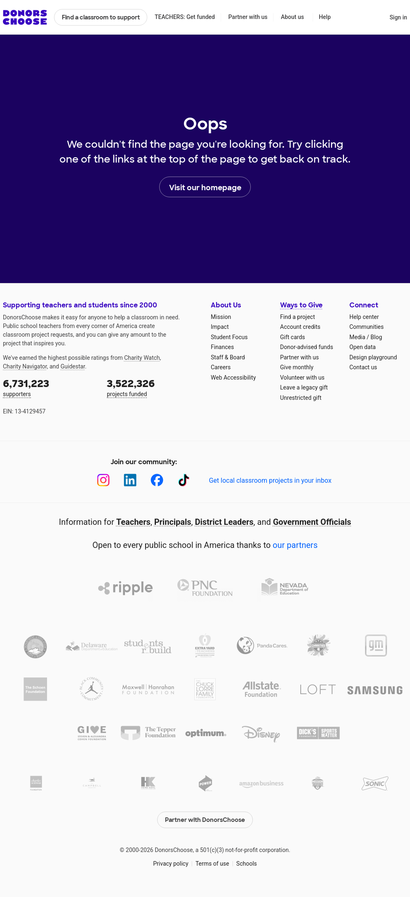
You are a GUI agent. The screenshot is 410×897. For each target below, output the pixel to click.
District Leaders (224, 522)
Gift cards (292, 337)
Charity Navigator (25, 366)
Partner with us (248, 17)
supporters (49, 387)
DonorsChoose (25, 17)
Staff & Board (228, 357)
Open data (362, 347)
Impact (220, 326)
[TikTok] (184, 480)
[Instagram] (103, 480)
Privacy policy (170, 863)
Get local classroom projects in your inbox (270, 480)
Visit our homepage (205, 187)
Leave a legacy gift (304, 387)
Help (325, 17)
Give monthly (296, 367)
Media (357, 337)
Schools (246, 863)
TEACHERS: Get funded (185, 17)
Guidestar (73, 366)
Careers (221, 367)
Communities (366, 326)
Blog (376, 337)
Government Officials (312, 522)
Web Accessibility (233, 377)
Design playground (373, 357)
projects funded (153, 387)
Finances (222, 347)
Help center (364, 317)
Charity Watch (142, 357)
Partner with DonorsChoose (205, 820)
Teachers (133, 522)
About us (292, 17)
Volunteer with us (302, 377)
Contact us (363, 367)
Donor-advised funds (306, 347)
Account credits (300, 326)
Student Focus (229, 337)
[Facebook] (157, 480)
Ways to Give (301, 305)
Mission (221, 317)
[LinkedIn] (130, 480)
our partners (295, 545)
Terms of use (212, 863)
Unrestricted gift (300, 397)
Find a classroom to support (101, 17)
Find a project (297, 317)
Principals (172, 522)
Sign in (398, 17)
